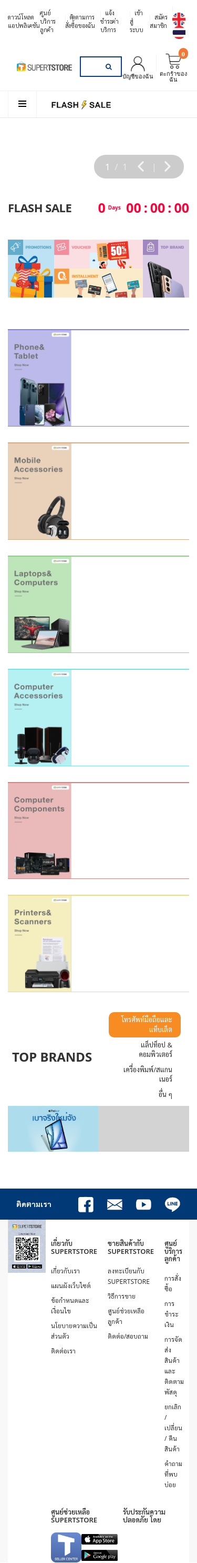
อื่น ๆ (165, 1094)
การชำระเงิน (171, 1314)
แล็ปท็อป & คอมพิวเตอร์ (155, 1050)
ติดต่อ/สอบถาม (128, 1336)
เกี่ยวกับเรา (65, 1271)
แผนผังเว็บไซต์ (71, 1285)
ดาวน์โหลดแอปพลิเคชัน (24, 21)
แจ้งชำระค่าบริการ (109, 21)
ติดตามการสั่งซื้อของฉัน (80, 21)
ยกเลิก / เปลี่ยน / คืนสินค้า (173, 1427)
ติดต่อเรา (63, 1351)
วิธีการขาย (122, 1296)
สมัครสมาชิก (158, 21)
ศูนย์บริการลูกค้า (48, 21)
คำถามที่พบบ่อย (173, 1474)
